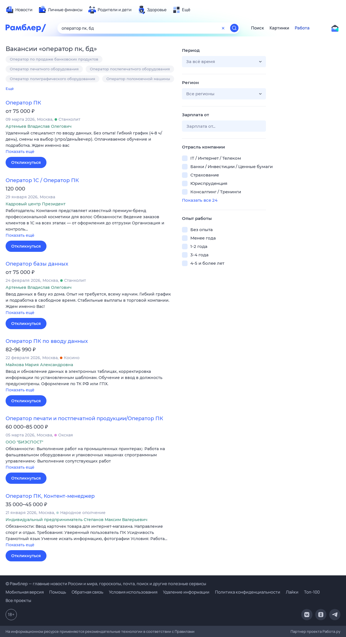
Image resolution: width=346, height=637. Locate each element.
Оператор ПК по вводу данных (47, 341)
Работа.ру (331, 631)
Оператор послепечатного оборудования (130, 69)
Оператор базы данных (37, 264)
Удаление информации (186, 592)
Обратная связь (87, 592)
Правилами (185, 631)
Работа (302, 28)
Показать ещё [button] (20, 151)
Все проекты (18, 600)
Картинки (279, 28)
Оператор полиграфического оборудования (52, 78)
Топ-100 (312, 592)
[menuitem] (19, 10)
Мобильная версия (25, 592)
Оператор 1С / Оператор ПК (42, 180)
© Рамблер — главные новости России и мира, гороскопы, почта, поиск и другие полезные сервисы (106, 584)
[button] (90, 142)
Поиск (257, 28)
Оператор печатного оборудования (44, 69)
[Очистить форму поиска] (223, 28)
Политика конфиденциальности (247, 592)
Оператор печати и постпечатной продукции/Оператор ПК (84, 418)
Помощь (57, 592)
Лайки (292, 592)
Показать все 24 (200, 200)
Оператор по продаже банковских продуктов (54, 59)
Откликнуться (26, 162)
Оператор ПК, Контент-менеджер (50, 496)
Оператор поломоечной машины (138, 78)
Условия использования (133, 592)
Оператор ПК (23, 103)
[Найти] (234, 28)
